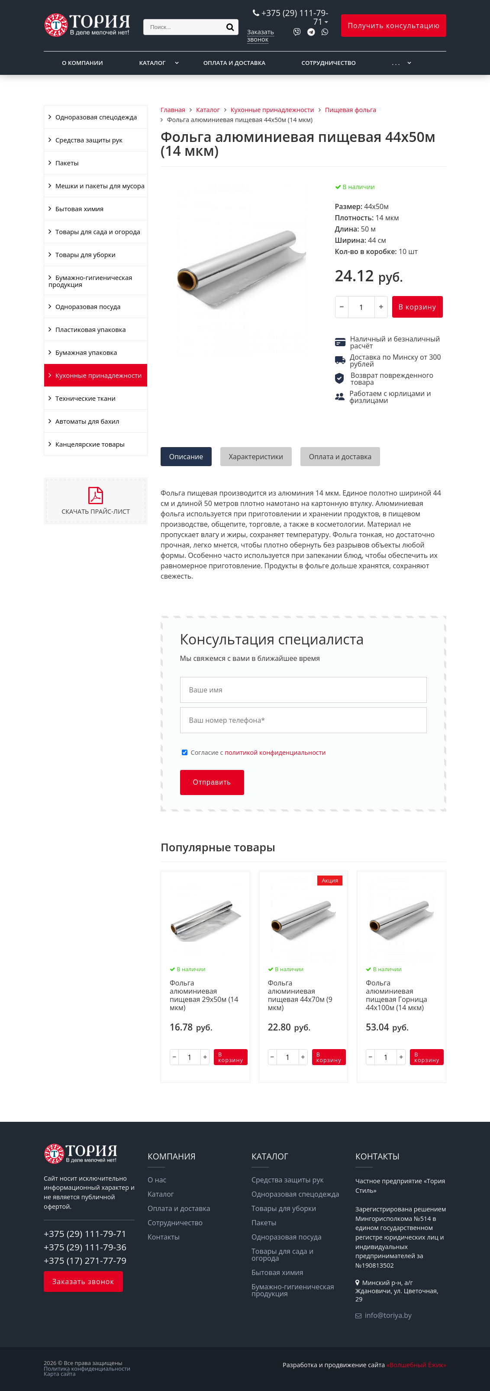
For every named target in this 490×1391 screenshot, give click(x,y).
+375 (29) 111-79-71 (294, 17)
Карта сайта (60, 1374)
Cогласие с (258, 753)
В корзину (417, 307)
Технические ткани (85, 398)
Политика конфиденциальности (87, 1368)
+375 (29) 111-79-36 (85, 1247)
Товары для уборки (85, 254)
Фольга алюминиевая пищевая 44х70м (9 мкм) (300, 995)
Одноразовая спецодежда (96, 117)
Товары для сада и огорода (97, 231)
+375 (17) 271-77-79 (85, 1260)
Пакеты (67, 162)
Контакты (164, 1236)
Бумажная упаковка (86, 352)
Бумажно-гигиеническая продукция (90, 281)
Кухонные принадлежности (98, 375)
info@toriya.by (388, 1315)
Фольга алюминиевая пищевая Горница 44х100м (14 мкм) (396, 995)
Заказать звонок (260, 35)
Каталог (152, 63)
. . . (396, 63)
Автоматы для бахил (87, 421)
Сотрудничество (329, 63)
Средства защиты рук (88, 139)
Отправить (212, 782)
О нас (157, 1179)
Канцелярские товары (90, 444)
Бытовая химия (79, 208)
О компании (82, 63)
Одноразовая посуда (87, 306)
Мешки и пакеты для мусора (100, 185)
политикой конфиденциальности (275, 752)
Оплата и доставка (234, 63)
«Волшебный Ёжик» (416, 1365)
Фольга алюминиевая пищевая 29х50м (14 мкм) (204, 995)
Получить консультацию (394, 25)
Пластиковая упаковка (90, 329)
